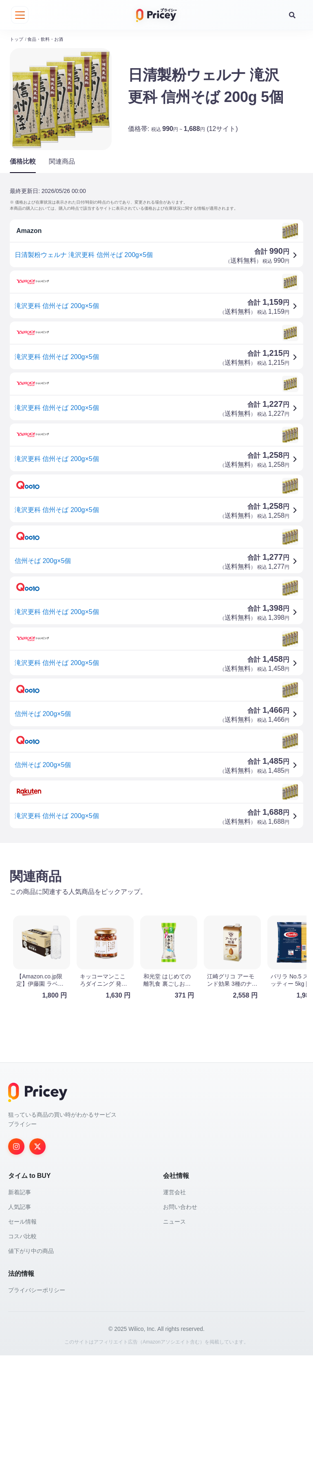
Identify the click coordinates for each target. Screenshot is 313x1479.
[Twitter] (37, 1270)
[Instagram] (16, 1270)
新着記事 (19, 1316)
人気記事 (19, 1330)
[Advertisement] (156, 909)
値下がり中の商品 (31, 1374)
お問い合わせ (180, 1330)
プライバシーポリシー (36, 1413)
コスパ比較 (22, 1360)
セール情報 (22, 1345)
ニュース (174, 1345)
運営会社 (174, 1316)
